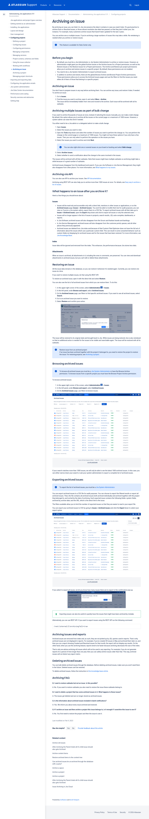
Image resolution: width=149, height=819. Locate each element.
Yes (68, 728)
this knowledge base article (98, 671)
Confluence (63, 800)
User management (17, 34)
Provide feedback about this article (90, 728)
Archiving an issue (19, 69)
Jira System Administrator (100, 371)
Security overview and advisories (22, 97)
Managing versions (19, 55)
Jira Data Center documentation (21, 90)
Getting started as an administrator (23, 24)
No (73, 728)
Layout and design (17, 31)
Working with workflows (21, 66)
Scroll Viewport (74, 800)
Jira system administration (20, 87)
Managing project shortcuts (23, 76)
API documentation (94, 178)
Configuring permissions (21, 48)
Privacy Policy (99, 812)
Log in (137, 5)
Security (123, 812)
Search (130, 5)
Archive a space (58, 768)
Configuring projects (17, 38)
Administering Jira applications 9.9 (21, 14)
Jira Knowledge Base (64, 235)
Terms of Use (112, 812)
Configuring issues (19, 45)
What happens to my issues (105, 167)
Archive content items (60, 753)
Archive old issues (58, 743)
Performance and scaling (19, 94)
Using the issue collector (21, 62)
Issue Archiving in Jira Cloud (62, 787)
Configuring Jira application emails (22, 83)
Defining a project (19, 41)
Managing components (21, 52)
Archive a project (58, 772)
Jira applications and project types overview (26, 20)
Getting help (14, 101)
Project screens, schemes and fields (26, 59)
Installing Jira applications (19, 27)
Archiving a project (19, 73)
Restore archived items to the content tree (67, 757)
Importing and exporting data (20, 80)
